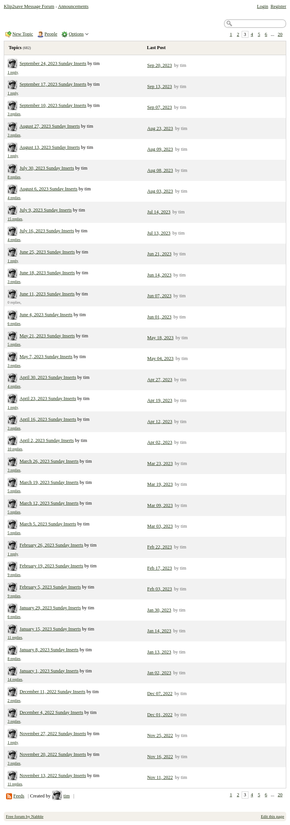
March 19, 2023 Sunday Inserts (49, 482)
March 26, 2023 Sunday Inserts (49, 461)
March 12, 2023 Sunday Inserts (49, 503)
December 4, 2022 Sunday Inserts (51, 712)
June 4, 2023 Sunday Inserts (46, 314)
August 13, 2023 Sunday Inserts (50, 147)
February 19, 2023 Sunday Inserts (51, 566)
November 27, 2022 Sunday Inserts (53, 733)
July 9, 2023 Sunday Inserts (46, 210)
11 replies (15, 637)
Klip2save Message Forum (29, 6)
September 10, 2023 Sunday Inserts (53, 105)
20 (280, 34)
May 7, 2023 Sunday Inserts (46, 356)
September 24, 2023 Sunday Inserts (53, 63)
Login (262, 6)
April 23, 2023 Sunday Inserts (48, 398)
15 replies (15, 219)
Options (76, 34)
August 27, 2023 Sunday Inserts (50, 126)
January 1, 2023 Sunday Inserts (49, 671)
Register (278, 6)
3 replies (14, 114)
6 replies (14, 323)
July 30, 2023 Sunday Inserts (47, 168)
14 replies (15, 679)
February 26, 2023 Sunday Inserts (51, 545)
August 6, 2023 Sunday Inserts (48, 189)
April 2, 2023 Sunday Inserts (47, 440)
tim (66, 796)
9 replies (14, 575)
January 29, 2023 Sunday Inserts (50, 607)
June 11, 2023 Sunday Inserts (47, 294)
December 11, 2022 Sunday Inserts (52, 691)
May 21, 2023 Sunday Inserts (47, 335)
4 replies (14, 198)
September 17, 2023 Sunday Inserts (53, 84)
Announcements (73, 6)
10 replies (15, 449)
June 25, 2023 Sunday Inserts (47, 252)
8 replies (14, 177)
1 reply (13, 72)
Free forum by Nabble (24, 816)
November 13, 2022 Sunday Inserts (53, 775)
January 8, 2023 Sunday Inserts (49, 649)
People (51, 34)
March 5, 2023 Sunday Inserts (48, 524)
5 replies (14, 344)
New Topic (22, 34)
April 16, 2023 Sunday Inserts (48, 419)
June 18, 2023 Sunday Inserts (47, 272)
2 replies (14, 700)
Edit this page (272, 816)
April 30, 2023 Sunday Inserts (48, 377)
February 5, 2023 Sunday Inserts (50, 587)
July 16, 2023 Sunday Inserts (47, 230)
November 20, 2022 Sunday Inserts (53, 754)
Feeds (18, 796)
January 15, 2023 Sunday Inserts (50, 629)
